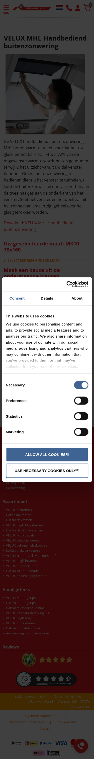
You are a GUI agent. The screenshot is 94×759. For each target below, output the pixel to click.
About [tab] (76, 298)
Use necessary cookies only (46, 470)
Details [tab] (47, 298)
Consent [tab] (17, 298)
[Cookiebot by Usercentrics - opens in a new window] (67, 284)
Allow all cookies (46, 454)
